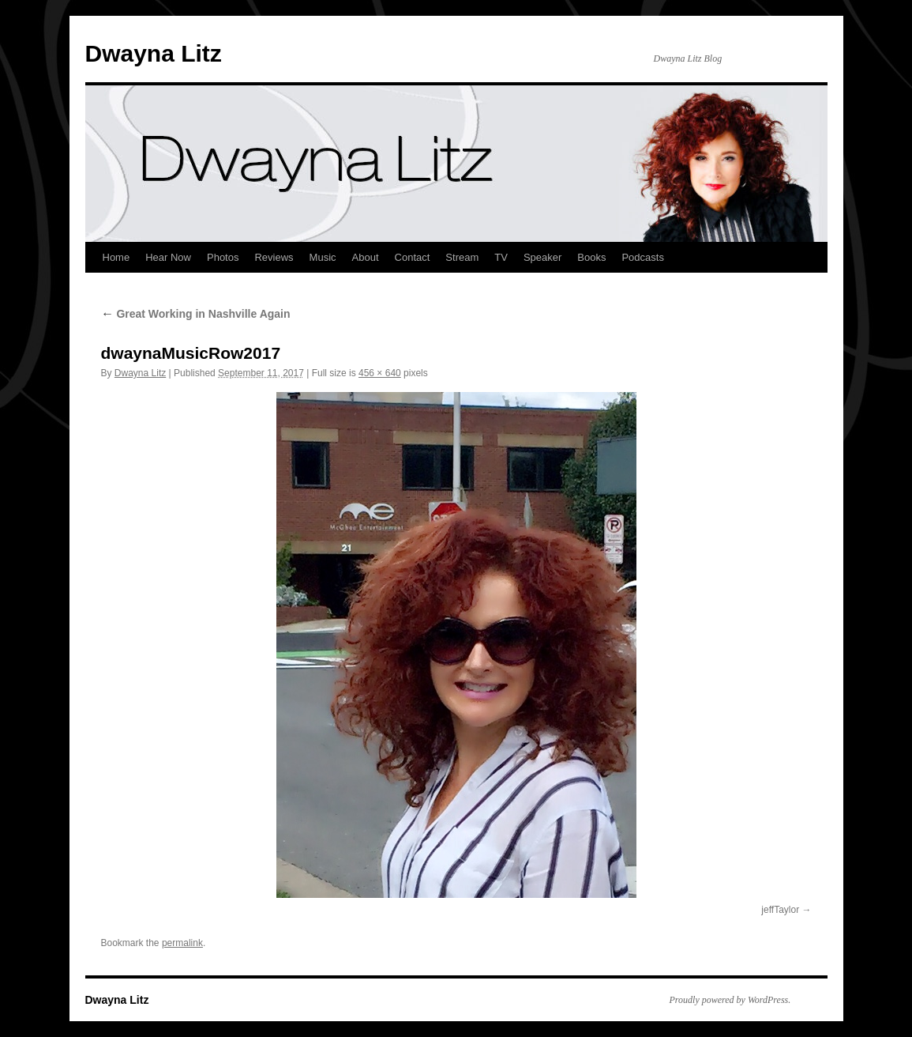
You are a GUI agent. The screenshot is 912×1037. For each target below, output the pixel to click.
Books (591, 257)
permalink (182, 942)
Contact (412, 257)
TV (501, 257)
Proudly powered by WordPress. (730, 999)
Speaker (542, 257)
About (365, 257)
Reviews (273, 257)
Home (116, 257)
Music (323, 257)
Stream (462, 257)
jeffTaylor (780, 909)
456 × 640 (379, 373)
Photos (222, 257)
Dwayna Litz (153, 53)
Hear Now (168, 257)
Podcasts (642, 257)
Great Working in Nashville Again (196, 313)
